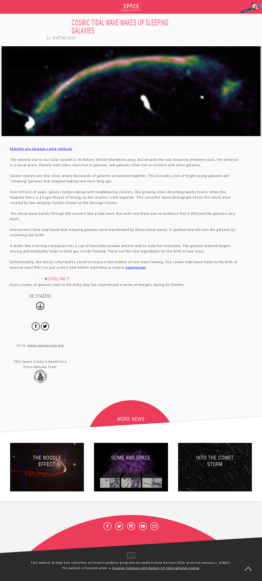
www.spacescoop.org (46, 345)
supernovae (135, 267)
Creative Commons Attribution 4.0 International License (155, 568)
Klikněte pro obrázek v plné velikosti (41, 149)
